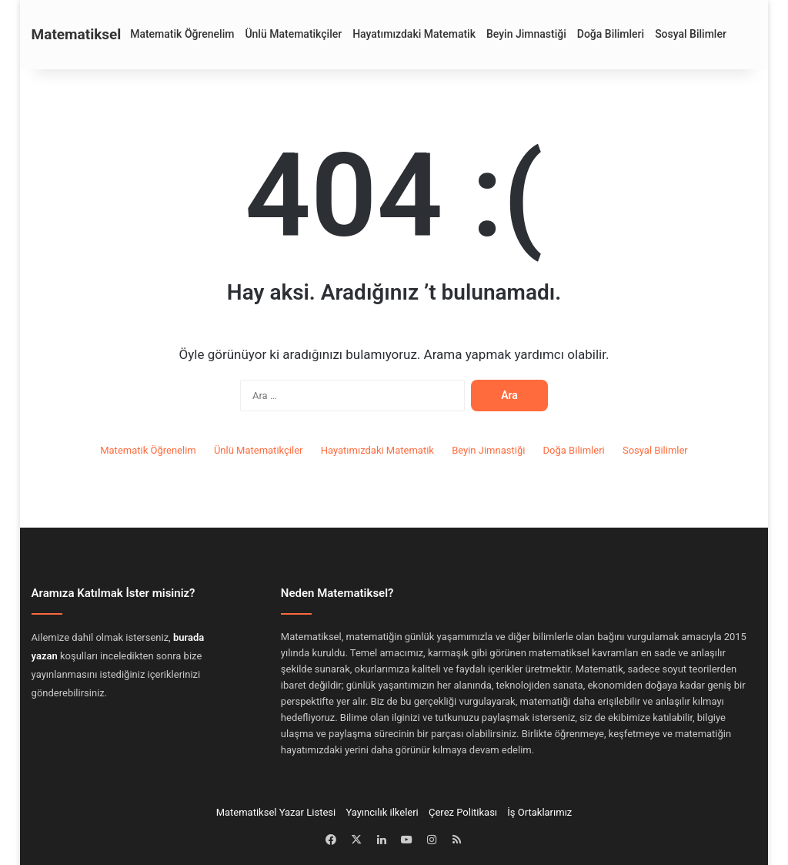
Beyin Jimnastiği (526, 34)
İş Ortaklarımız (539, 812)
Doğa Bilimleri (610, 34)
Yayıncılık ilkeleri (382, 812)
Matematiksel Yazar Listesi (276, 812)
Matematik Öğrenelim (182, 34)
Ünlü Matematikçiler (293, 34)
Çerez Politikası (463, 812)
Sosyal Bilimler (690, 34)
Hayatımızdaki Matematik (414, 34)
